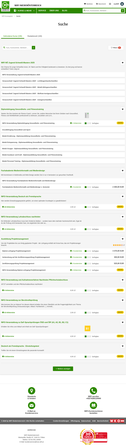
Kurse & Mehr (23, 10)
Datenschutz (86, 421)
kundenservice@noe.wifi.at (34, 442)
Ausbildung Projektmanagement (14, 239)
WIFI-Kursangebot (7, 16)
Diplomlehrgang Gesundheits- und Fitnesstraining (22, 109)
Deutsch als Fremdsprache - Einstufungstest (20, 346)
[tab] (12, 36)
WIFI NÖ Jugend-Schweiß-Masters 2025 (18, 63)
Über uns (54, 11)
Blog (64, 11)
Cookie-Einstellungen (61, 421)
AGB (94, 421)
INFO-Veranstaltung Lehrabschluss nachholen (20, 217)
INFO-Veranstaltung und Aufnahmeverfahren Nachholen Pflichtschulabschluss (34, 280)
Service (42, 11)
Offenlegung (75, 421)
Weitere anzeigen (63, 368)
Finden (122, 10)
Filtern (116, 48)
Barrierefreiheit (102, 421)
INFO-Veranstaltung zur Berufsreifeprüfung (19, 300)
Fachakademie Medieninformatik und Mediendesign (23, 171)
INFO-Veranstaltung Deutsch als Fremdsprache (21, 196)
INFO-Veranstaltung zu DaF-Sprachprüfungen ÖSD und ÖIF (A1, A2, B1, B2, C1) (34, 322)
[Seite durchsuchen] (104, 10)
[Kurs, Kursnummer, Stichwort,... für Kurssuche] (19, 47)
